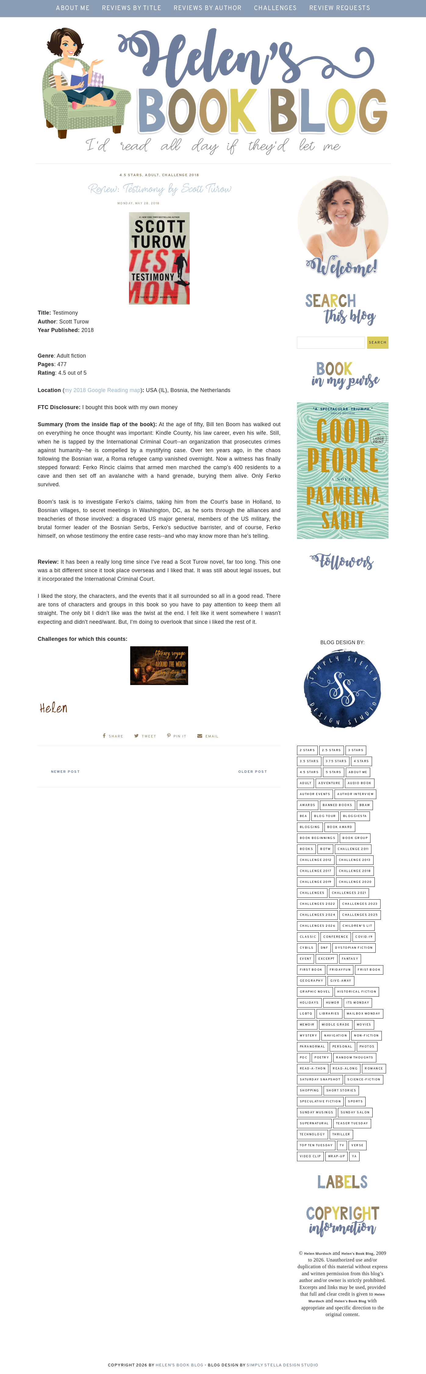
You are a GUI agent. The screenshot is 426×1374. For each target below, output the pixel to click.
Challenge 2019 (316, 882)
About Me (73, 8)
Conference (335, 937)
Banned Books (338, 805)
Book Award (340, 827)
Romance (374, 1069)
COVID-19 (364, 937)
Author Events (315, 794)
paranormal (312, 1047)
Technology (312, 1135)
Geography (312, 981)
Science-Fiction (364, 1080)
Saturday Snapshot (320, 1080)
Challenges (275, 8)
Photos (367, 1047)
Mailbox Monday (364, 1014)
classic (308, 937)
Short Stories (341, 1091)
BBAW (365, 805)
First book (311, 970)
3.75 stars (336, 761)
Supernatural (314, 1124)
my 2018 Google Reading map (103, 390)
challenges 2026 (318, 926)
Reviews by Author (208, 8)
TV (342, 1145)
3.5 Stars (309, 761)
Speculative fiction (320, 1102)
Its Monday (357, 1003)
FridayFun (340, 970)
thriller (341, 1135)
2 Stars (307, 750)
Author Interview (355, 794)
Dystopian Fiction (354, 948)
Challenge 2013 (355, 860)
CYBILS (307, 948)
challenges (312, 893)
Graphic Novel (315, 992)
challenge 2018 (180, 175)
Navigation (335, 1036)
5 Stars (334, 772)
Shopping (309, 1091)
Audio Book (360, 783)
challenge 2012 (316, 860)
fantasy (350, 959)
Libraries (329, 1014)
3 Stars (356, 750)
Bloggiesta (355, 816)
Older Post (251, 771)
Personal (342, 1047)
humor (333, 1003)
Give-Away (341, 981)
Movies (364, 1025)
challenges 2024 (317, 915)
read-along (345, 1069)
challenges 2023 (360, 904)
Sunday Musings (317, 1113)
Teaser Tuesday (352, 1124)
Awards (308, 805)
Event (306, 959)
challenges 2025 (360, 915)
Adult (152, 175)
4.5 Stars (130, 175)
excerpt (326, 959)
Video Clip (310, 1156)
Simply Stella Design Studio (282, 1365)
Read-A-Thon (313, 1069)
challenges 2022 (317, 904)
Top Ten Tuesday (316, 1145)
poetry (321, 1058)
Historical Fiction (356, 992)
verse (357, 1145)
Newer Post (67, 771)
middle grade (336, 1025)
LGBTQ (306, 1014)
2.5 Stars (331, 750)
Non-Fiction (366, 1036)
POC (304, 1058)
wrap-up (336, 1156)
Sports (355, 1102)
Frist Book (369, 970)
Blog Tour (325, 816)
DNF (324, 948)
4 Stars (361, 761)
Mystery (308, 1036)
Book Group (355, 838)
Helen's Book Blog (179, 1365)
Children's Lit (357, 926)
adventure (329, 783)
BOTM (325, 849)
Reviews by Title (131, 8)
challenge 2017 (316, 871)
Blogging (310, 827)
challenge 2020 (355, 882)
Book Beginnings (318, 838)
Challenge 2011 (353, 849)
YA (354, 1156)
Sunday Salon (355, 1113)
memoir (307, 1025)
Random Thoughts (355, 1058)
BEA (303, 816)
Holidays (309, 1003)
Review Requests (340, 8)
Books (306, 849)
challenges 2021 (349, 893)
